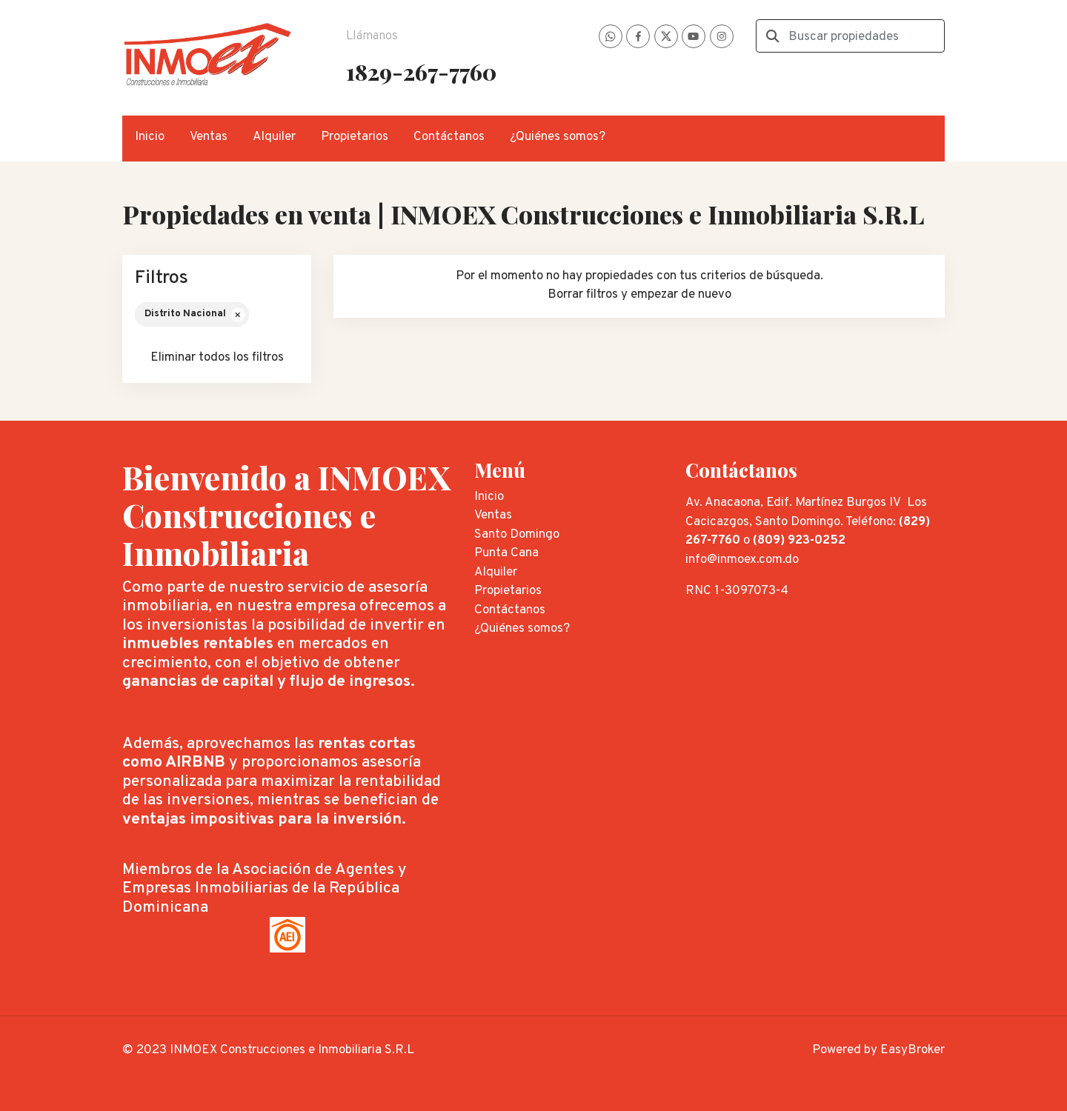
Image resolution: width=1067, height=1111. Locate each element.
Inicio (149, 137)
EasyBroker (912, 1050)
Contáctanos (449, 137)
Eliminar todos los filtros (217, 358)
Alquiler (274, 137)
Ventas (208, 137)
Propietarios (354, 137)
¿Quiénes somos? (557, 137)
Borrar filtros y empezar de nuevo (639, 295)
